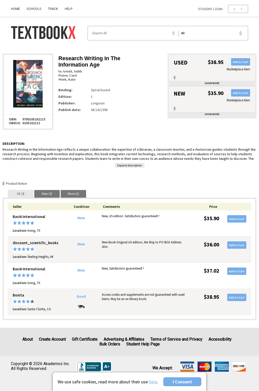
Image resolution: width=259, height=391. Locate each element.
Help (68, 9)
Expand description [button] (129, 165)
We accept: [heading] (162, 368)
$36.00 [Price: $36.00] (211, 244)
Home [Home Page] (15, 9)
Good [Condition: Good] (81, 296)
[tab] (21, 194)
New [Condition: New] (81, 218)
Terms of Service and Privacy (176, 339)
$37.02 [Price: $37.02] (211, 270)
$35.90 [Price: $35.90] (211, 218)
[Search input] (168, 33)
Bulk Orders (109, 344)
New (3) (47, 194)
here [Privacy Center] (153, 382)
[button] (238, 9)
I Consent (182, 382)
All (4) (20, 194)
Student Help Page (143, 344)
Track (53, 9)
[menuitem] (17, 7)
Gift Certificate (85, 339)
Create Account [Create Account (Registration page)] (52, 339)
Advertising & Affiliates (124, 339)
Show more (212, 83)
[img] (187, 367)
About (27, 339)
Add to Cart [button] (240, 62)
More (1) (73, 194)
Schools (34, 9)
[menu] (238, 9)
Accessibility (220, 339)
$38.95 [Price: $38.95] (211, 296)
